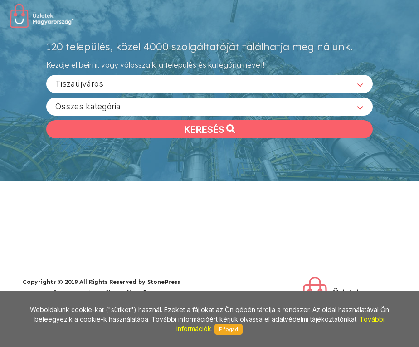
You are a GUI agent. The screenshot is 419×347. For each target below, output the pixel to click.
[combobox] (209, 83)
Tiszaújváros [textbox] (79, 83)
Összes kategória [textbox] (88, 106)
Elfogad (228, 329)
